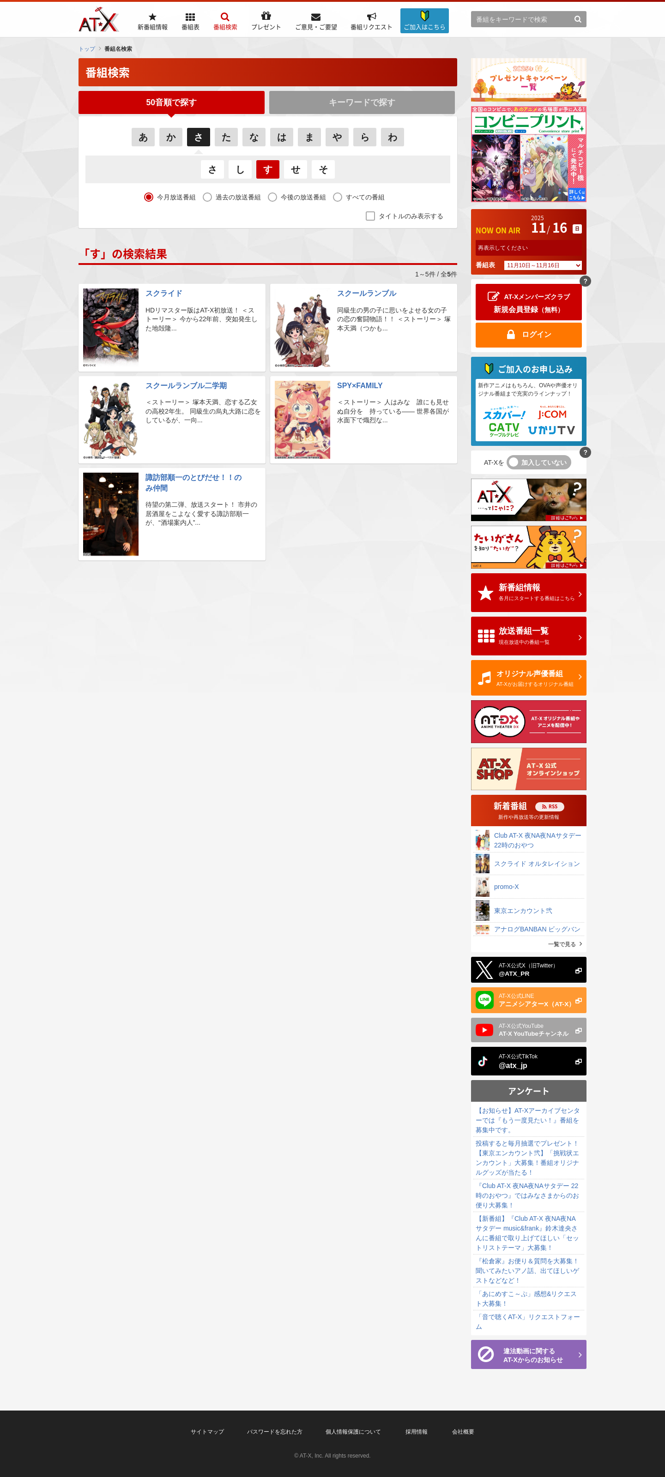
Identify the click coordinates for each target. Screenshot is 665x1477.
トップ (87, 49)
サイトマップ (207, 1432)
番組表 (485, 265)
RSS (553, 806)
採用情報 (416, 1432)
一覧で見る (562, 944)
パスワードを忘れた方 (274, 1432)
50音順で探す (171, 102)
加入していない (544, 462)
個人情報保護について (353, 1432)
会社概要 (463, 1432)
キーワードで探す (362, 102)
